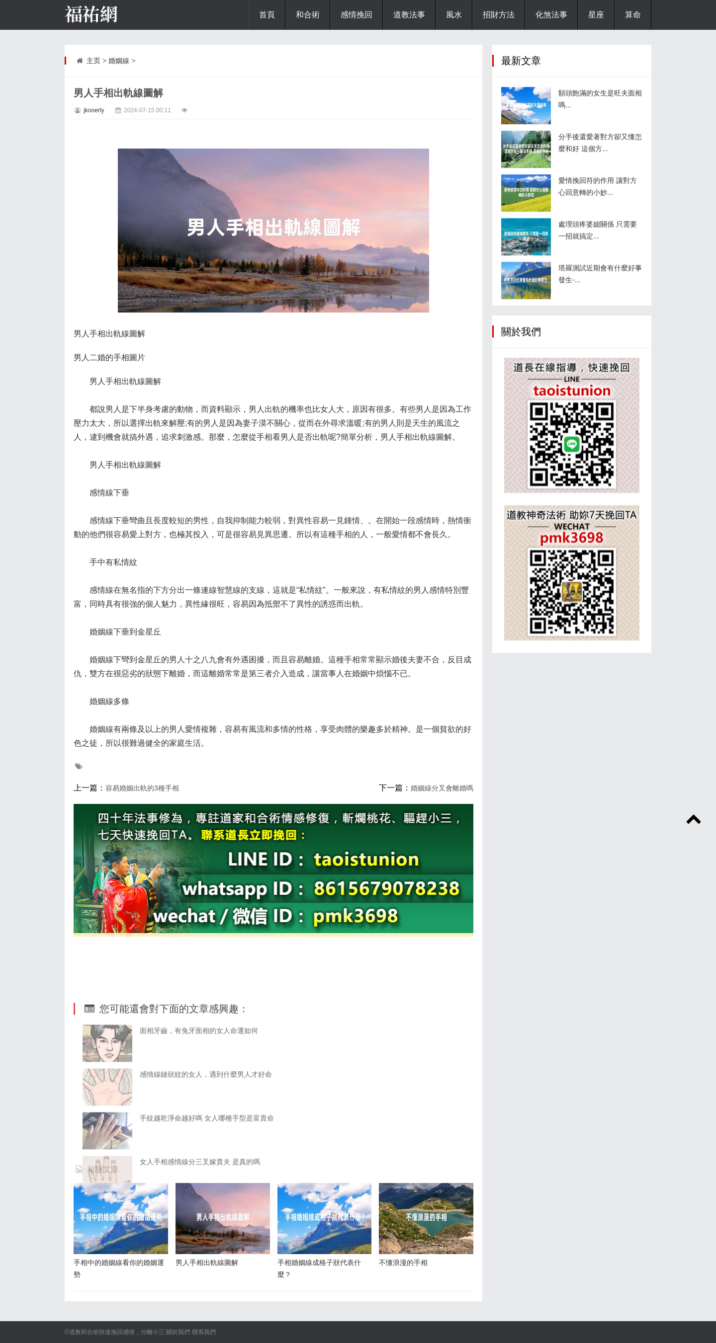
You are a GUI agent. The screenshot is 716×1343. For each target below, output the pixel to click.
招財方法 (499, 14)
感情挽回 (356, 14)
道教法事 (409, 14)
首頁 (267, 14)
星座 (596, 14)
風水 (454, 14)
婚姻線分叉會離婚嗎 (442, 788)
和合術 (308, 14)
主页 (93, 61)
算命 (633, 14)
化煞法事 (551, 14)
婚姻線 (118, 61)
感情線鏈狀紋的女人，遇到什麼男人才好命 (206, 1140)
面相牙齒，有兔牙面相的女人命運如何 (199, 1097)
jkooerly (94, 110)
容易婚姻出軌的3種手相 (142, 788)
